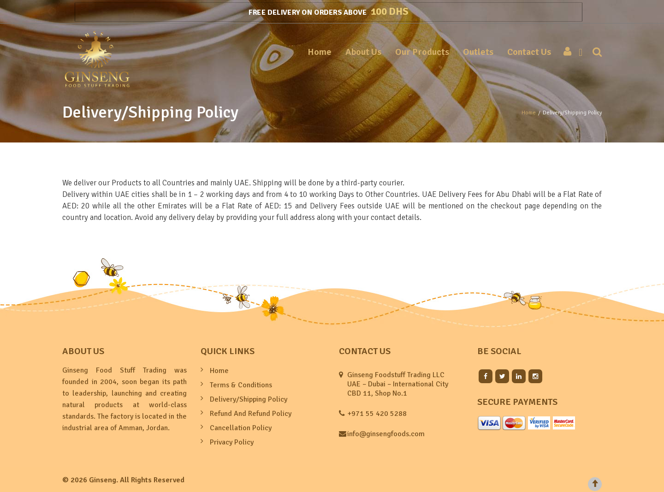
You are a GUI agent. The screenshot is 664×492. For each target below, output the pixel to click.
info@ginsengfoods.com (386, 434)
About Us (363, 52)
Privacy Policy (232, 442)
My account (565, 52)
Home (320, 52)
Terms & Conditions (241, 385)
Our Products (422, 52)
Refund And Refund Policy (250, 413)
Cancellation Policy (241, 428)
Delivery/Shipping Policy (248, 399)
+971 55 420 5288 (377, 413)
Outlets (478, 52)
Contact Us (529, 52)
